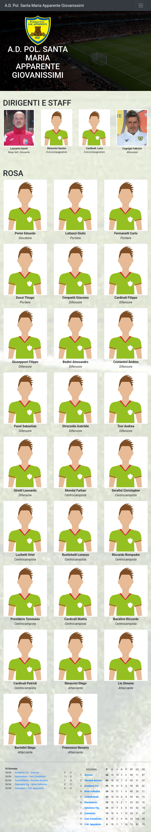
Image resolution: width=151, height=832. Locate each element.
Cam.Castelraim (37, 776)
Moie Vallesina (39, 784)
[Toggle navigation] (140, 5)
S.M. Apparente (36, 788)
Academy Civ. (22, 772)
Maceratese (21, 776)
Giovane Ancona (39, 780)
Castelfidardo (22, 780)
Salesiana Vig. (22, 784)
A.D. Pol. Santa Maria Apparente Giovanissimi (44, 5)
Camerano (20, 788)
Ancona (35, 772)
